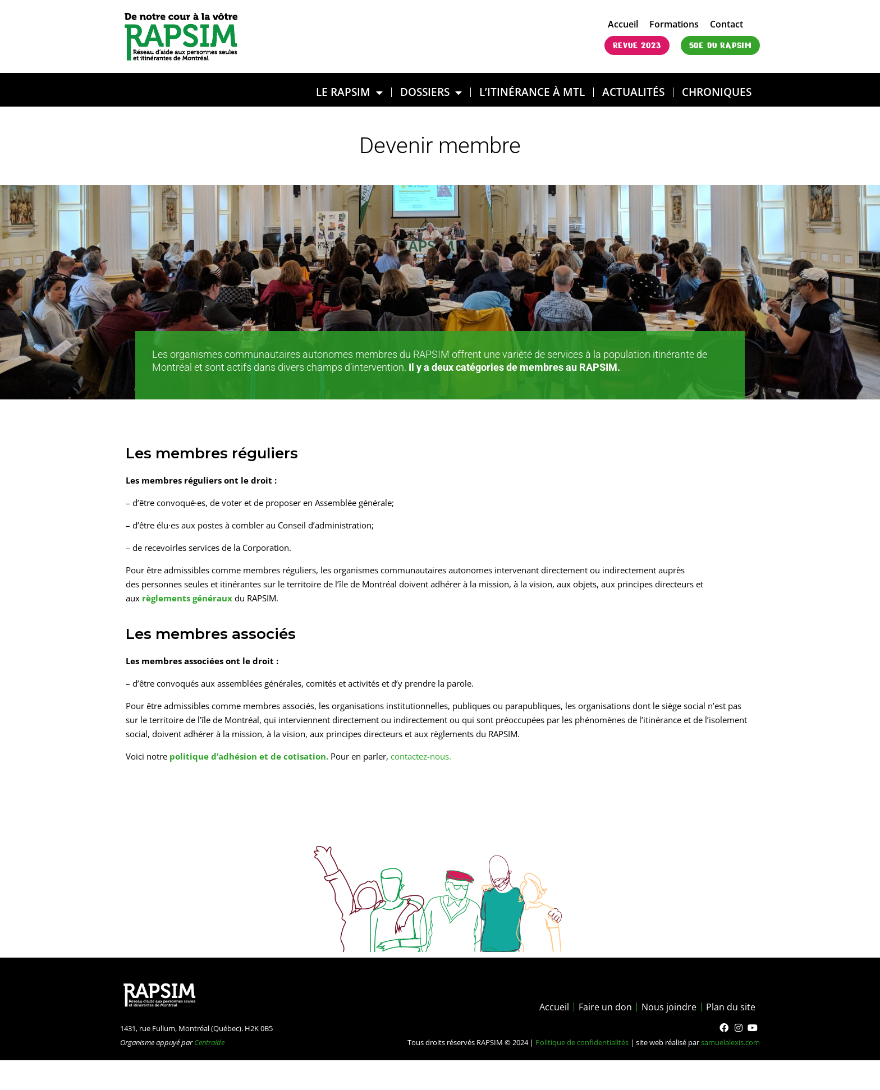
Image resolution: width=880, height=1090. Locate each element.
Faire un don (605, 1007)
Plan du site (730, 1007)
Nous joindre (668, 1007)
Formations (674, 24)
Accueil (623, 24)
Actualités (633, 91)
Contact (726, 24)
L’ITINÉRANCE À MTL (532, 91)
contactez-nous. (421, 756)
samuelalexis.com (730, 1042)
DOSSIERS (431, 92)
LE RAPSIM (349, 92)
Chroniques (716, 91)
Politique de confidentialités (582, 1042)
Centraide (209, 1042)
